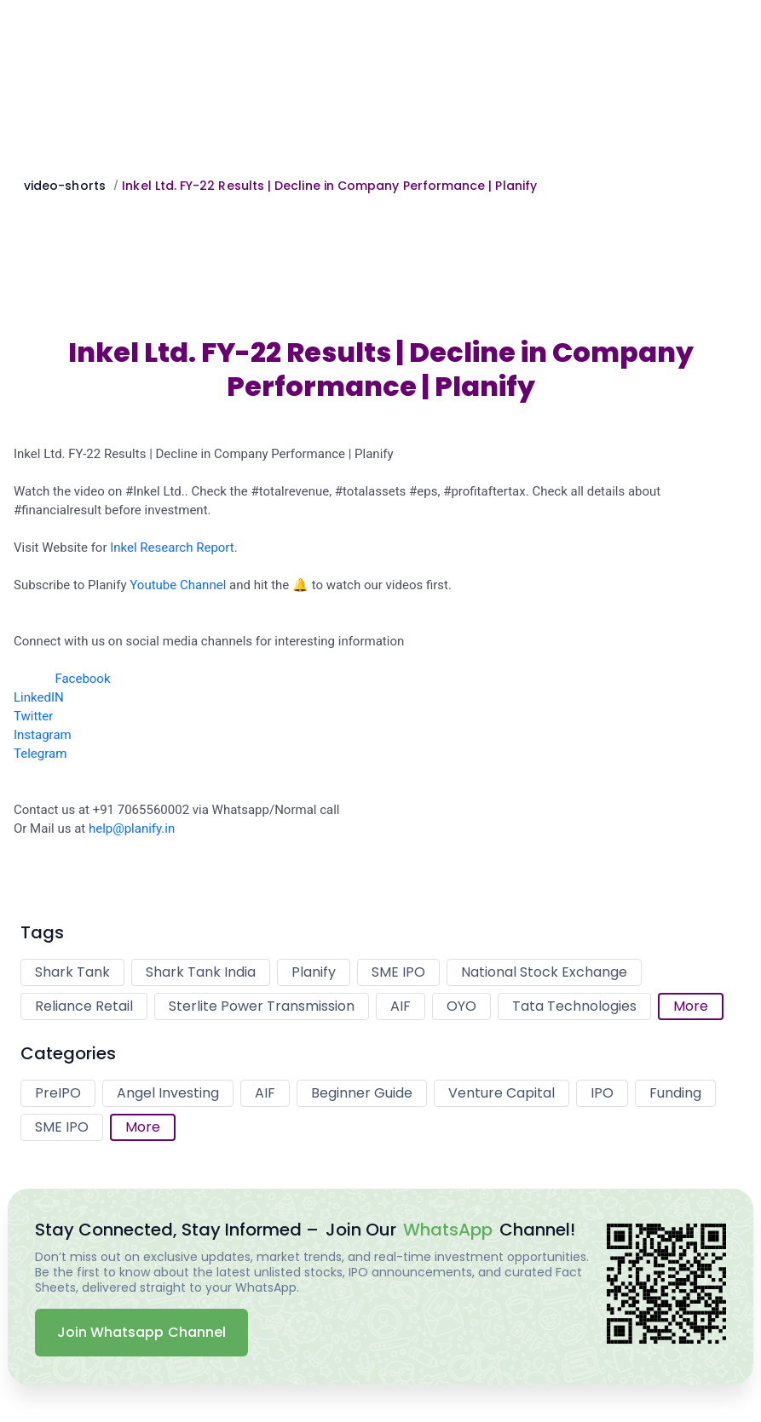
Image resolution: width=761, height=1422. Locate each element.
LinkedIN (39, 697)
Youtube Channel (178, 585)
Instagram (43, 735)
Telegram (40, 753)
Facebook (82, 678)
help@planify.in (132, 828)
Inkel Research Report (172, 547)
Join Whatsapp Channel (141, 1332)
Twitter (33, 716)
